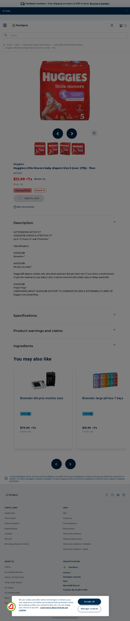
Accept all (89, 601)
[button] (11, 606)
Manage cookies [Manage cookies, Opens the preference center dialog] (89, 608)
